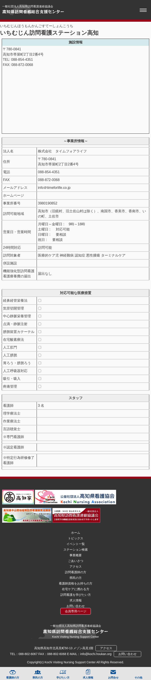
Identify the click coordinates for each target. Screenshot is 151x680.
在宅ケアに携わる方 (75, 589)
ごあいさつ (75, 561)
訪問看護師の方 (75, 572)
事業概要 (76, 555)
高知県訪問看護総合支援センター (33, 11)
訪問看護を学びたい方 (75, 594)
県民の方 (37, 677)
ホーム (75, 532)
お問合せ (113, 677)
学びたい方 (63, 677)
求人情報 (88, 677)
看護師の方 (12, 677)
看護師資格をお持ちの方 (75, 583)
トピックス (75, 538)
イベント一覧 (75, 544)
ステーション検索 (75, 549)
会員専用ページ (75, 611)
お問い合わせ (75, 606)
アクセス (76, 566)
